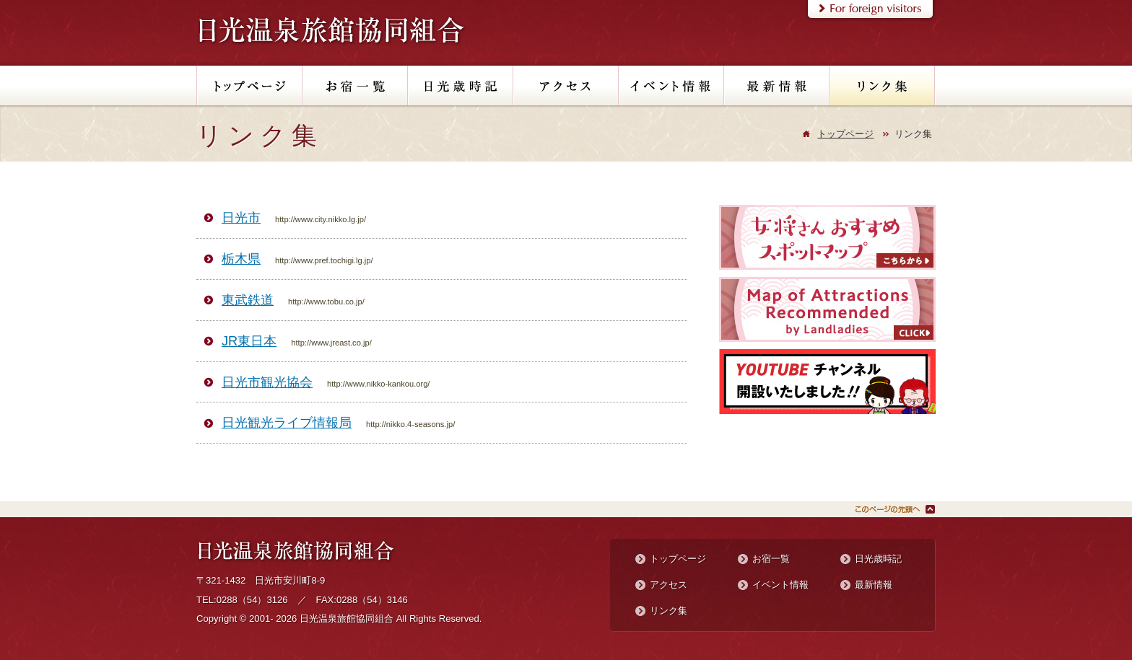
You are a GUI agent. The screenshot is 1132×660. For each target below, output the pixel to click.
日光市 (241, 217)
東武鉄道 (248, 299)
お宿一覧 (771, 558)
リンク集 (668, 610)
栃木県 (241, 258)
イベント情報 (780, 584)
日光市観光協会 (267, 382)
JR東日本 (249, 340)
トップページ (845, 133)
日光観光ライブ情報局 (287, 422)
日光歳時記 (878, 558)
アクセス (668, 584)
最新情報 (873, 584)
